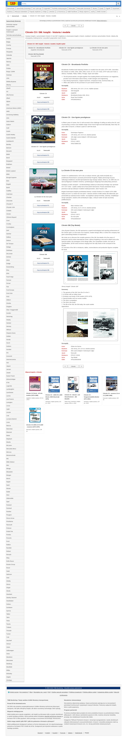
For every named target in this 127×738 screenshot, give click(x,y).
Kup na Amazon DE (43, 109)
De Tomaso (9, 243)
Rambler (9, 548)
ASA (7, 118)
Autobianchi (10, 141)
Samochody (10, 8)
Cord (7, 220)
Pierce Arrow (10, 518)
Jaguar (8, 366)
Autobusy (10, 11)
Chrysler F (9, 204)
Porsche (8, 538)
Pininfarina (9, 521)
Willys (8, 670)
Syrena (8, 611)
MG (7, 458)
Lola (7, 415)
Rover (8, 568)
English (47, 733)
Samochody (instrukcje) (23, 8)
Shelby (8, 581)
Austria (8, 38)
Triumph (8, 630)
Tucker (8, 634)
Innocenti (9, 356)
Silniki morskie (101, 11)
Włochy (8, 85)
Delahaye (9, 250)
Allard (8, 98)
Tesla (8, 620)
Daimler (8, 233)
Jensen (8, 369)
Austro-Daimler (11, 138)
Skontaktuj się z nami (40, 692)
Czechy (8, 45)
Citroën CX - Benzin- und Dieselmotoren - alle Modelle (72, 397)
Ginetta (8, 303)
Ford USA (9, 293)
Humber (8, 349)
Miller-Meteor (10, 462)
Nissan (8, 488)
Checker (9, 197)
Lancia (8, 396)
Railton (8, 544)
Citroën (24, 16)
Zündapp (9, 680)
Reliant (8, 551)
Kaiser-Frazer (10, 376)
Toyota (8, 624)
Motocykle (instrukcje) (83, 8)
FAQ (49, 692)
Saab (8, 571)
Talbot (8, 614)
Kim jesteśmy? (24, 692)
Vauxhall (9, 640)
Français (62, 733)
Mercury (8, 452)
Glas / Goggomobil (12, 310)
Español (55, 733)
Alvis (7, 105)
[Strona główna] (8, 16)
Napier (8, 482)
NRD (7, 65)
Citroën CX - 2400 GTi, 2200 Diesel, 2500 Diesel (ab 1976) (53, 397)
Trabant (8, 627)
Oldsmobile (9, 498)
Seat (7, 577)
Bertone (8, 148)
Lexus (8, 405)
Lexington (9, 402)
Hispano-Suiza (10, 333)
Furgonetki (46, 8)
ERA (7, 273)
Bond (8, 157)
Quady (101, 8)
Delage (8, 247)
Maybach (9, 439)
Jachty (93, 11)
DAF (7, 230)
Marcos (8, 425)
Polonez (8, 528)
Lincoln (8, 412)
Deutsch (40, 733)
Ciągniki (107, 8)
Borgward (9, 161)
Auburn (8, 124)
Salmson (9, 574)
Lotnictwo (52, 11)
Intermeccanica (11, 359)
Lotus (8, 422)
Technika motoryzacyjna (59, 8)
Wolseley (9, 673)
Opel (7, 501)
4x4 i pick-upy (37, 8)
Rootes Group (10, 564)
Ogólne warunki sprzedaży (60, 692)
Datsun (8, 240)
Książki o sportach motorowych (12, 31)
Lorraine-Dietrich (11, 419)
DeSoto (8, 257)
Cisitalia (8, 210)
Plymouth (9, 525)
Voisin (8, 647)
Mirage (8, 468)
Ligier (8, 409)
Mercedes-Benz (11, 448)
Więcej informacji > (102, 20)
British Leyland (10, 171)
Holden (8, 336)
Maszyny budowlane (21, 11)
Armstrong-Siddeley (12, 114)
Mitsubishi (9, 472)
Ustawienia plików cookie (105, 692)
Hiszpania (9, 52)
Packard (8, 505)
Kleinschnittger (10, 379)
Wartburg (9, 663)
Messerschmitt (10, 455)
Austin (8, 131)
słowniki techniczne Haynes (53, 716)
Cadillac (8, 190)
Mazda (8, 442)
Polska (8, 68)
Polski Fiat (9, 531)
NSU (7, 495)
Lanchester (9, 392)
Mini (7, 465)
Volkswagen (10, 650)
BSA (7, 181)
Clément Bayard (11, 217)
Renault (8, 554)
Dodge (8, 263)
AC (7, 91)
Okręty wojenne (84, 11)
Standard (9, 594)
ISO (7, 362)
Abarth (8, 88)
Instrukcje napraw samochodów (11, 25)
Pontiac (8, 534)
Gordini (8, 313)
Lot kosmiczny (61, 11)
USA (7, 78)
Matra (8, 435)
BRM (7, 174)
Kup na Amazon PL (43, 102)
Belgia (8, 42)
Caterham (9, 194)
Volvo (8, 653)
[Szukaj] (118, 3)
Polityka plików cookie (89, 692)
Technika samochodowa (13, 35)
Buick (8, 187)
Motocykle (72, 8)
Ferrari (8, 283)
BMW (8, 154)
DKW (8, 260)
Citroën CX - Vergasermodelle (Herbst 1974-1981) (91, 397)
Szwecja (9, 75)
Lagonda (9, 386)
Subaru (8, 604)
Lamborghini (10, 389)
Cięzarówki (115, 8)
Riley (7, 558)
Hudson (8, 346)
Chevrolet (9, 200)
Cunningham (10, 227)
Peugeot (9, 515)
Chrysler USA (10, 207)
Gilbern (8, 300)
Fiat (7, 286)
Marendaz (9, 429)
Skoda (8, 591)
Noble (8, 491)
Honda (8, 339)
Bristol (8, 167)
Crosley (8, 224)
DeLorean (9, 253)
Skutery (95, 8)
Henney (8, 326)
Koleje (45, 11)
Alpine (8, 101)
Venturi (8, 644)
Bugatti (8, 184)
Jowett (8, 372)
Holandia (9, 55)
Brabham (9, 164)
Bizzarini (9, 151)
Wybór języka (14, 692)
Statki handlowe (72, 11)
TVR (7, 637)
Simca (8, 584)
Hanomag (9, 316)
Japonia (8, 58)
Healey (8, 320)
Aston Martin (10, 121)
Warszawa (9, 660)
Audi (7, 128)
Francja (8, 48)
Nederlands (78, 733)
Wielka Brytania (11, 81)
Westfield (9, 667)
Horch (8, 343)
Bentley (8, 144)
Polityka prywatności (75, 692)
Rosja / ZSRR (10, 71)
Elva (7, 270)
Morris (8, 478)
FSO (7, 296)
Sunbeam (9, 607)
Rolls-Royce (10, 561)
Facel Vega (9, 277)
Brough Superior (11, 177)
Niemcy (8, 61)
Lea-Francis (10, 399)
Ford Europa (10, 290)
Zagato (8, 677)
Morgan (8, 475)
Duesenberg (10, 267)
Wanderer (9, 657)
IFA (7, 353)
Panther (8, 511)
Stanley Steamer (11, 597)
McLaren (9, 445)
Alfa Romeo (10, 95)
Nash (8, 485)
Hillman (8, 329)
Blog (31, 692)
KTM (7, 382)
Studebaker (9, 601)
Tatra (7, 617)
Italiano (70, 733)
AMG (8, 111)
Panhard (9, 508)
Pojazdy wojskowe (35, 11)
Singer (8, 587)
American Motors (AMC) (13, 108)
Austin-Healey (10, 134)
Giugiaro (9, 306)
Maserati (9, 432)
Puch (8, 541)
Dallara (8, 237)
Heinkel (8, 323)
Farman (8, 280)
